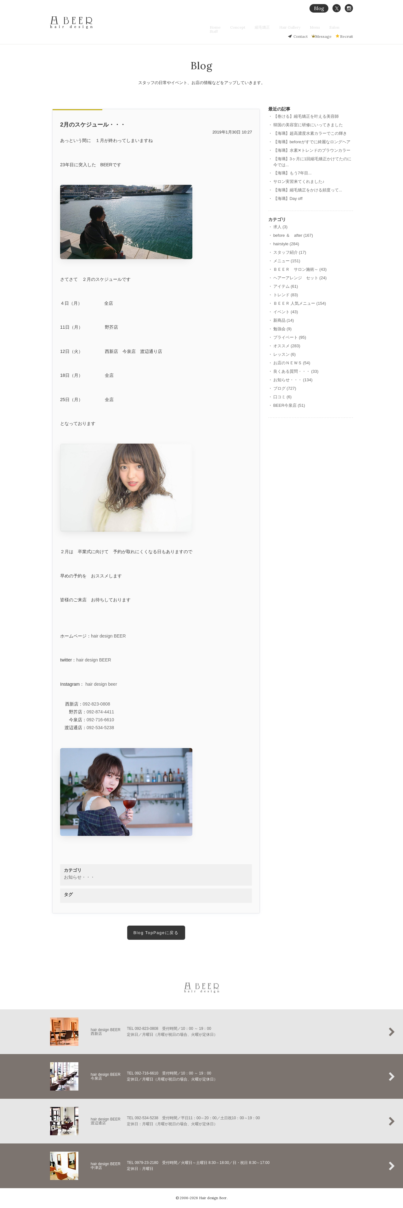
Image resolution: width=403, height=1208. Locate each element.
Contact (300, 36)
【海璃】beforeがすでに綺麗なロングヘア (311, 141)
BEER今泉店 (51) (289, 405)
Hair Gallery (294, 27)
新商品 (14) (283, 320)
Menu (317, 27)
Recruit (346, 36)
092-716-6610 (100, 719)
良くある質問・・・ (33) (296, 371)
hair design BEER (108, 635)
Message (323, 36)
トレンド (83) (285, 294)
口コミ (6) (282, 396)
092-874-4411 (100, 711)
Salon (333, 27)
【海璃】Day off (288, 198)
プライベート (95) (289, 337)
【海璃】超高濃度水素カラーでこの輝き (310, 133)
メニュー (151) (286, 260)
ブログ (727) (284, 388)
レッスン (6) (284, 354)
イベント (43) (285, 311)
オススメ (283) (286, 345)
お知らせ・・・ (79, 877)
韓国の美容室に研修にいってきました (308, 124)
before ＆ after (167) (293, 235)
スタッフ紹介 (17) (289, 252)
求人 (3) (280, 226)
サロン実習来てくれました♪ (299, 181)
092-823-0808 (96, 703)
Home (228, 27)
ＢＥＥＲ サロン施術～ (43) (300, 269)
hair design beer (101, 684)
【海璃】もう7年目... (292, 173)
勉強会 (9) (282, 328)
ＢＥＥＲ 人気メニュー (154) (299, 303)
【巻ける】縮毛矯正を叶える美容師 (306, 116)
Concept (248, 27)
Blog (319, 8)
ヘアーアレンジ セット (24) (300, 277)
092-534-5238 (100, 727)
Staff (349, 27)
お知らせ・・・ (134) (293, 379)
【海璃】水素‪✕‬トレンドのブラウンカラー (311, 150)
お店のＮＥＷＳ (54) (291, 362)
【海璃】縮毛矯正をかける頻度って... (307, 190)
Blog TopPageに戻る (156, 932)
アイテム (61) (285, 286)
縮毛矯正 (270, 27)
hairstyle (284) (286, 243)
